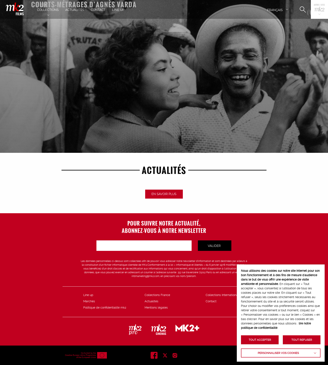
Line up (88, 295)
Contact (211, 301)
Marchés (89, 301)
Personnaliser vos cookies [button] (278, 353)
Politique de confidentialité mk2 (104, 307)
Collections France (157, 295)
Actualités (151, 301)
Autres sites (319, 5)
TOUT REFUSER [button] (301, 339)
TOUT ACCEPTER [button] (260, 339)
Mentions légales (156, 307)
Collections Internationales (224, 295)
